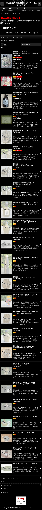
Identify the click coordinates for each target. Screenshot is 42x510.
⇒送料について (8, 28)
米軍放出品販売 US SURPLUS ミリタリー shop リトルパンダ (21, 4)
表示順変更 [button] (26, 44)
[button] (2, 4)
